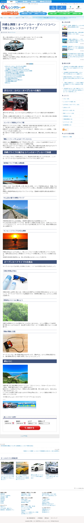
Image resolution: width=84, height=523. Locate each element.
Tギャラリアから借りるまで (48, 505)
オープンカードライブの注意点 (13, 76)
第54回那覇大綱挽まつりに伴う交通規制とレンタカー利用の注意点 (17, 445)
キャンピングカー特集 (26, 507)
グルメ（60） (66, 98)
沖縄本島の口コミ (46, 509)
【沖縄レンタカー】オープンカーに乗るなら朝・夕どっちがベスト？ (51, 470)
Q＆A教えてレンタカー (26, 513)
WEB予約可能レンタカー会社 (49, 494)
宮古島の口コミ (45, 512)
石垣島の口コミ (45, 510)
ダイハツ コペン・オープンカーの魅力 (15, 66)
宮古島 (2, 503)
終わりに (7, 82)
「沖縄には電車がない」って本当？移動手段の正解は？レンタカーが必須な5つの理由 (76, 41)
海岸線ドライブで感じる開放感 (15, 72)
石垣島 (2, 501)
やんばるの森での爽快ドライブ (15, 73)
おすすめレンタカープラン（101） (71, 104)
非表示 (31, 63)
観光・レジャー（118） (69, 113)
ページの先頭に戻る (80, 488)
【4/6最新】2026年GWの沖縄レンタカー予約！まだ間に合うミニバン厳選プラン (73, 73)
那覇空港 (2, 494)
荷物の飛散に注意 (11, 81)
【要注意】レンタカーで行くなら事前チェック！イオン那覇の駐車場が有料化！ (76, 48)
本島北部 (2, 500)
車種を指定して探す (26, 494)
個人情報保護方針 (31, 518)
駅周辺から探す (25, 502)
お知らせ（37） (67, 107)
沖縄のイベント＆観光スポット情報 (29, 512)
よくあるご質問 (70, 7)
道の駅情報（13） (67, 125)
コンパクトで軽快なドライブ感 (15, 67)
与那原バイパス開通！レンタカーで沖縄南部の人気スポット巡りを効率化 (40, 451)
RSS (65, 130)
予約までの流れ (45, 502)
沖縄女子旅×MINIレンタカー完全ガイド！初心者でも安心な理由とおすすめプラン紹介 (73, 78)
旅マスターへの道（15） (69, 110)
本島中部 (2, 498)
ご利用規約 (40, 518)
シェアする (24, 436)
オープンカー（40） (68, 122)
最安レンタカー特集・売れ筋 (28, 506)
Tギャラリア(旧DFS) (5, 495)
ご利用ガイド (78, 7)
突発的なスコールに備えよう (14, 79)
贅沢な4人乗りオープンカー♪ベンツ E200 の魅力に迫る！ (37, 470)
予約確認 (53, 7)
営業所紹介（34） (67, 116)
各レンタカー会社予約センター (49, 495)
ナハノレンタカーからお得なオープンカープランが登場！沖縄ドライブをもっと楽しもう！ (7, 471)
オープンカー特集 (25, 509)
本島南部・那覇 (4, 497)
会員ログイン (62, 7)
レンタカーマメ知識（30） (69, 101)
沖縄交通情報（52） (68, 119)
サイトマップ (54, 518)
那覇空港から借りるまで (48, 503)
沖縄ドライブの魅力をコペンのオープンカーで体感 (18, 70)
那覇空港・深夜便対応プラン (7, 509)
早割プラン (3, 506)
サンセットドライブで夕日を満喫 (15, 75)
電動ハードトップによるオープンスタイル (17, 69)
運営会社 (47, 518)
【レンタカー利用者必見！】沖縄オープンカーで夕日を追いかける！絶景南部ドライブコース (22, 471)
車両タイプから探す (26, 495)
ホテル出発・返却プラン (6, 508)
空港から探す (24, 499)
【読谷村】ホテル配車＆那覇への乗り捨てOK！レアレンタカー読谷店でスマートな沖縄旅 (73, 68)
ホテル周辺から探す (26, 500)
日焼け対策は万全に (12, 78)
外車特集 (23, 510)
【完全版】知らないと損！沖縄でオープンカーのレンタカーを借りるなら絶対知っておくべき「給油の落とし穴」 (73, 90)
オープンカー (13, 32)
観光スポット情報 (67, 136)
